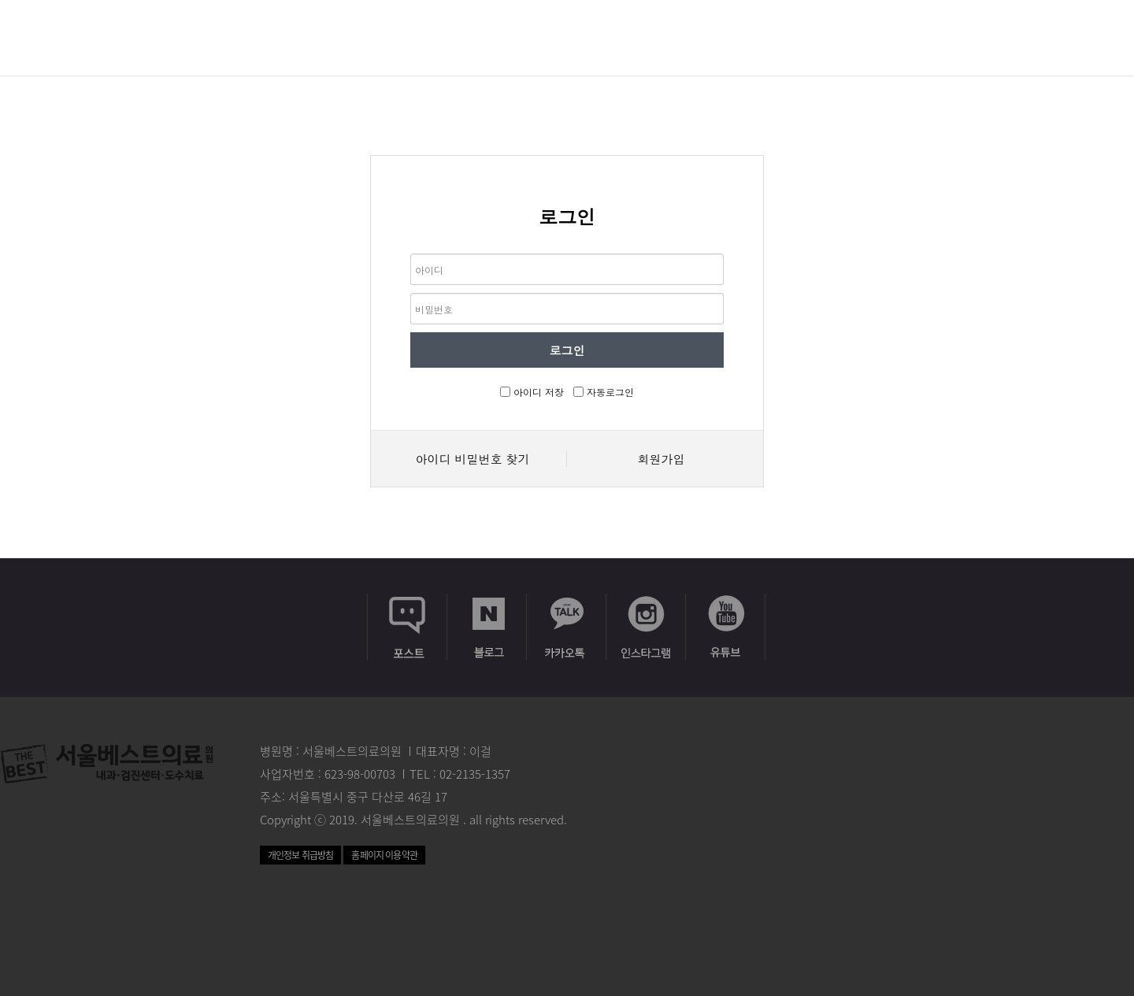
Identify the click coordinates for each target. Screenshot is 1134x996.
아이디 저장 (538, 391)
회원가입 (661, 458)
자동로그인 (610, 391)
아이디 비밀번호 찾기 (472, 458)
